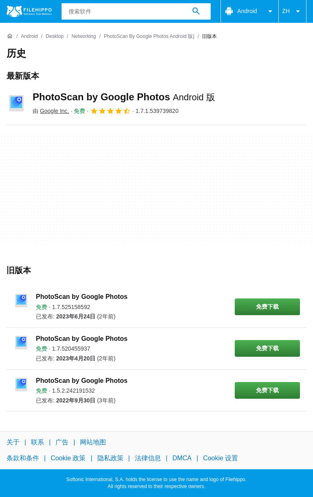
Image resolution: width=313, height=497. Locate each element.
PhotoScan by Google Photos (124, 96)
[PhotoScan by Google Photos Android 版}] (149, 36)
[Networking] (83, 36)
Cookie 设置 (220, 458)
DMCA (182, 458)
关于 (13, 442)
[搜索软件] (196, 11)
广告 (61, 442)
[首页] (10, 36)
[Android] (29, 36)
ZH (292, 11)
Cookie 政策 (68, 458)
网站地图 (93, 442)
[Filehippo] (29, 11)
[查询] (136, 11)
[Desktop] (55, 36)
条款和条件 (23, 458)
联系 (37, 442)
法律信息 (148, 458)
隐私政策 (110, 458)
